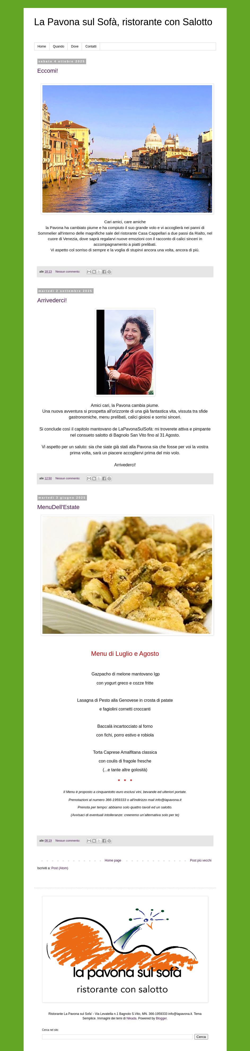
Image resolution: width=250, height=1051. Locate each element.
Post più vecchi (201, 860)
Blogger (161, 1018)
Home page (113, 860)
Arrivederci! (52, 300)
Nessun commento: (68, 271)
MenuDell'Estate (58, 507)
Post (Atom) (59, 868)
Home (42, 46)
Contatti (90, 46)
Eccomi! (47, 70)
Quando (58, 46)
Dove (74, 46)
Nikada (131, 1018)
